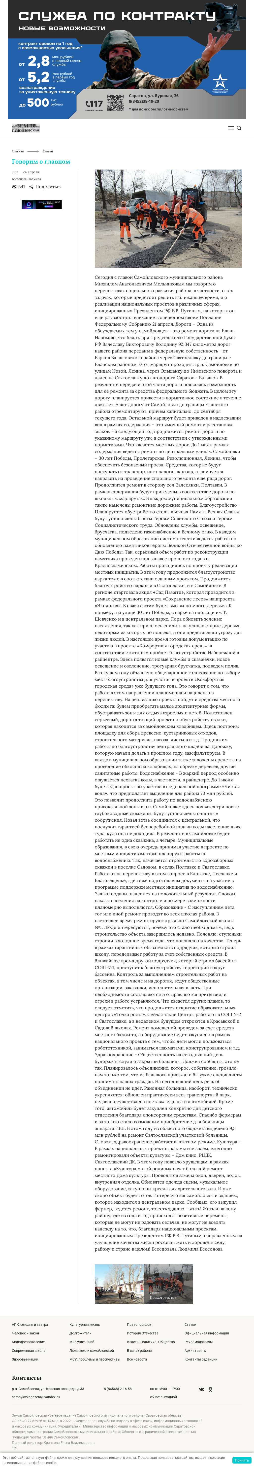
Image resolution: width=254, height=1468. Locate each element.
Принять (242, 1460)
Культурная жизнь (84, 1325)
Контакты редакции (201, 1359)
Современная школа (28, 1351)
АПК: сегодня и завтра (30, 1325)
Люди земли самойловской (91, 1351)
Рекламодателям (199, 1342)
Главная (18, 151)
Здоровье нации (25, 1359)
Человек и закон (25, 1333)
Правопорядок (139, 1325)
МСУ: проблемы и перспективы (94, 1359)
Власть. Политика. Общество (151, 1342)
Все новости (137, 1359)
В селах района (139, 1351)
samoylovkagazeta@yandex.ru (36, 1397)
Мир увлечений (81, 1342)
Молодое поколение (28, 1342)
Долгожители (80, 1333)
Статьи (190, 1325)
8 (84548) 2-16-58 (118, 1389)
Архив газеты (196, 1351)
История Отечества (143, 1333)
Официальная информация (207, 1333)
